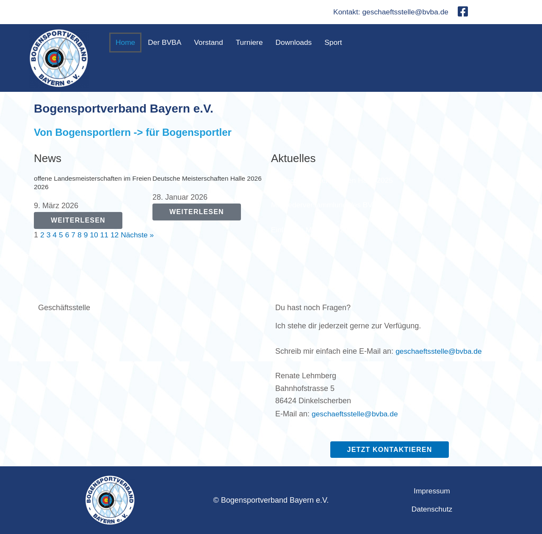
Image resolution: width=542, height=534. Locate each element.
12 (116, 235)
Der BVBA (166, 43)
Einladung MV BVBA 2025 (315, 230)
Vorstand (211, 43)
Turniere (253, 43)
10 (95, 235)
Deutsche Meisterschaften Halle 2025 (334, 180)
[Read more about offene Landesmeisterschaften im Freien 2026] (78, 220)
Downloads (299, 43)
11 (106, 235)
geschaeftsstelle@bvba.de (440, 351)
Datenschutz (432, 509)
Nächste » (140, 235)
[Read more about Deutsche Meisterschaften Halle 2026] (196, 212)
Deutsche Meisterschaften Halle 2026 (208, 178)
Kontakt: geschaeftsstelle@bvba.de (388, 12)
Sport (339, 43)
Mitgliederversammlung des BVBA (329, 205)
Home (126, 43)
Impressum (432, 491)
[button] (341, 43)
